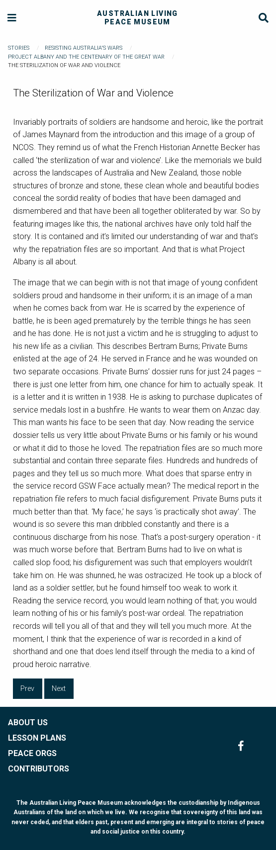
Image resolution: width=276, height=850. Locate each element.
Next (59, 688)
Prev (27, 688)
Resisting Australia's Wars (83, 48)
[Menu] (12, 18)
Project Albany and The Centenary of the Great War (86, 57)
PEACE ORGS (32, 753)
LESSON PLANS (37, 738)
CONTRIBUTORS (38, 768)
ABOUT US (28, 722)
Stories (18, 48)
